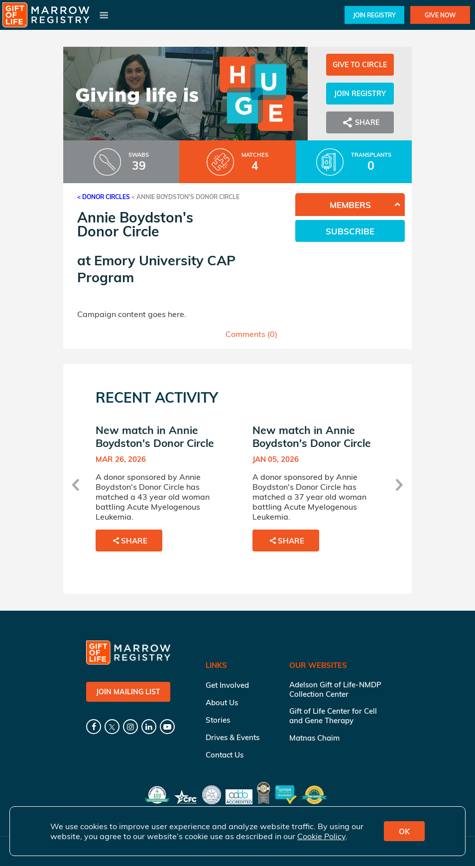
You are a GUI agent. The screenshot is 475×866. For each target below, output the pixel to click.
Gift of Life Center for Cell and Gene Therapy (333, 715)
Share (360, 122)
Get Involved (227, 685)
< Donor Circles (103, 197)
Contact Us (224, 754)
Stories (218, 720)
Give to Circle (360, 64)
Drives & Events (232, 737)
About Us (222, 702)
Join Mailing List (128, 691)
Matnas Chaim (314, 738)
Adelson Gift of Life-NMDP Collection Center (335, 689)
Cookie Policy (321, 836)
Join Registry (374, 15)
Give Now (440, 15)
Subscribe (350, 231)
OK (404, 831)
